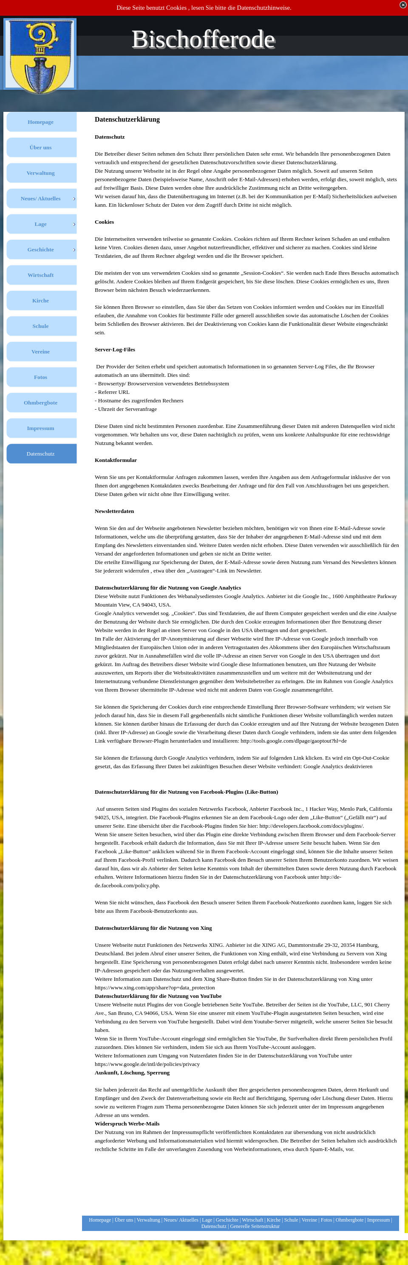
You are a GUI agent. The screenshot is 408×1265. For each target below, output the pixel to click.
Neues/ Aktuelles (181, 1220)
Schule (291, 1220)
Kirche (274, 1220)
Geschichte (227, 1220)
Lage (207, 1220)
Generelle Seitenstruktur (255, 1226)
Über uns (124, 1220)
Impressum (378, 1220)
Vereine (309, 1220)
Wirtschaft (252, 1220)
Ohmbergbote (350, 1220)
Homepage (100, 1220)
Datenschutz (214, 1226)
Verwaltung (148, 1220)
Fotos (326, 1220)
